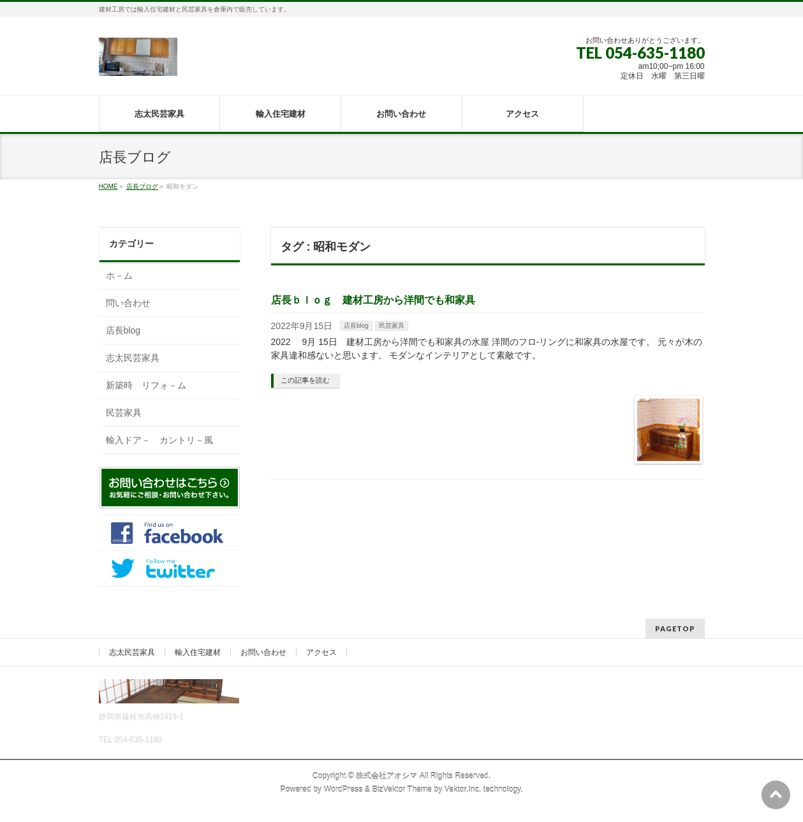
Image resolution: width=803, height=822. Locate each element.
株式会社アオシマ (386, 776)
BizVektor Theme (402, 789)
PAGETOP (675, 628)
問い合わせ (128, 303)
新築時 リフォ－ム (146, 385)
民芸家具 (391, 325)
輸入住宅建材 (198, 652)
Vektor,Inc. (463, 789)
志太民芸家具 (132, 358)
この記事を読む (305, 380)
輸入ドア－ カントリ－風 (159, 440)
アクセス (321, 652)
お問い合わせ (263, 652)
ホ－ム (119, 275)
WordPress (343, 789)
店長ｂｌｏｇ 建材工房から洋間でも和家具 (373, 300)
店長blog (356, 325)
